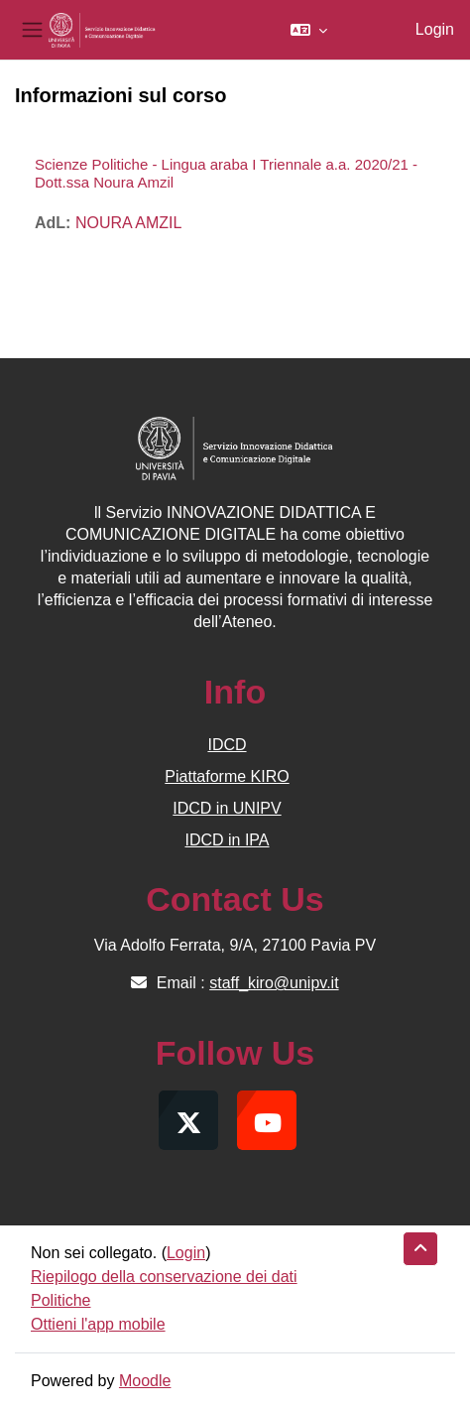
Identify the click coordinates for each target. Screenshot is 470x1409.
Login (434, 29)
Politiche (60, 1300)
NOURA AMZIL (128, 222)
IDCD (226, 744)
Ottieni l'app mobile (98, 1324)
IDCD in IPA (226, 840)
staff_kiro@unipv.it (273, 982)
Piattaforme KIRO (227, 776)
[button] (309, 30)
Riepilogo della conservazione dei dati (164, 1276)
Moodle (145, 1380)
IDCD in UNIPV (227, 808)
